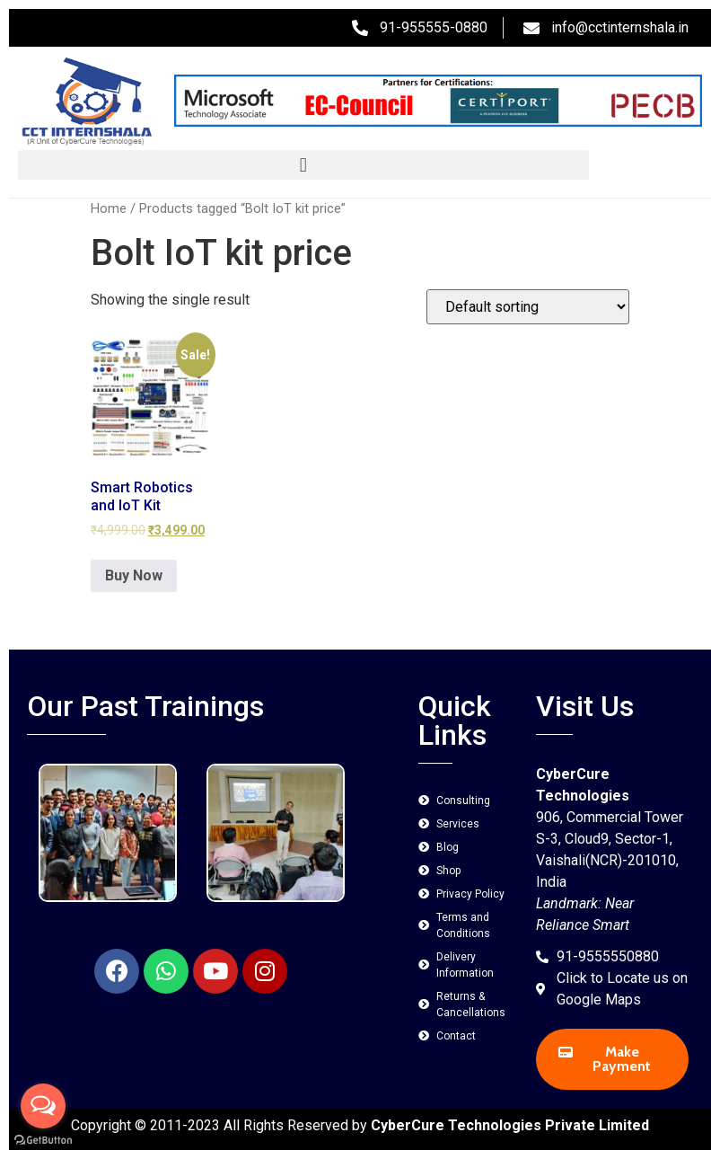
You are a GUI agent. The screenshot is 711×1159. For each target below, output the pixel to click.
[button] (303, 165)
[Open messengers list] (43, 1106)
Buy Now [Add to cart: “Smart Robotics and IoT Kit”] (133, 575)
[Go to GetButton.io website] (43, 1140)
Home (109, 208)
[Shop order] (527, 306)
